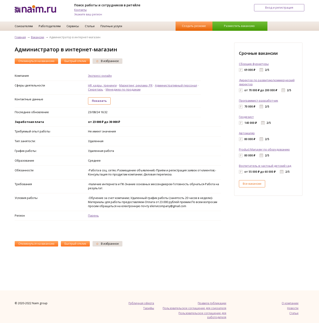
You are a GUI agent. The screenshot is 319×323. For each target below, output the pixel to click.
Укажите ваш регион (88, 14)
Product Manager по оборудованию (264, 149)
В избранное (107, 61)
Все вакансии (252, 184)
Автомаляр (247, 133)
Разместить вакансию (239, 26)
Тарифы (148, 308)
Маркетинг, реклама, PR (135, 85)
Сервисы (73, 26)
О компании (290, 303)
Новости (292, 308)
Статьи (90, 26)
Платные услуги (111, 26)
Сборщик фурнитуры (254, 64)
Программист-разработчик (258, 100)
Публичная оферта (141, 303)
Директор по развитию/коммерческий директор (267, 82)
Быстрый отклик (75, 61)
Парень (93, 215)
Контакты (80, 10)
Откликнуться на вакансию (36, 61)
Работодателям (50, 26)
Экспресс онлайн (100, 76)
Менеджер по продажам (123, 89)
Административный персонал (176, 85)
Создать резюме (194, 26)
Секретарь (95, 89)
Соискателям (24, 26)
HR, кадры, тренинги (102, 85)
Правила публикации (212, 303)
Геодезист (246, 117)
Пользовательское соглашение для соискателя (194, 308)
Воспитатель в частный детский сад (265, 166)
